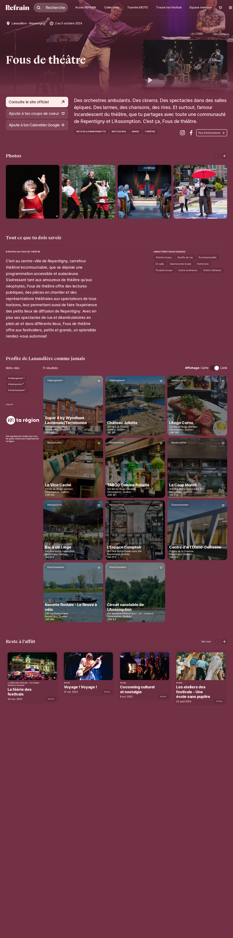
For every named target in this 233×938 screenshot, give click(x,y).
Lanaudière (19, 23)
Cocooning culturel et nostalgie (138, 689)
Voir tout (206, 641)
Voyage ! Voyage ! (81, 687)
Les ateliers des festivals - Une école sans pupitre (194, 692)
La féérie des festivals (20, 691)
